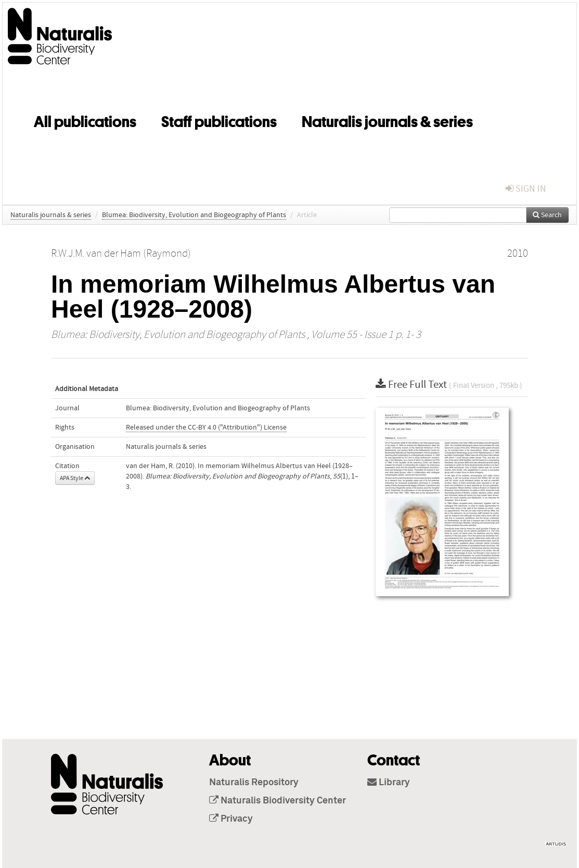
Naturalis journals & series (387, 119)
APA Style (75, 478)
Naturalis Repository (254, 782)
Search (547, 215)
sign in (526, 188)
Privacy (231, 819)
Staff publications (219, 119)
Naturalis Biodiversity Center (277, 801)
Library (388, 782)
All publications (85, 119)
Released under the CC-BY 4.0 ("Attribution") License (206, 427)
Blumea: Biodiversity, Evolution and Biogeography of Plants (194, 215)
